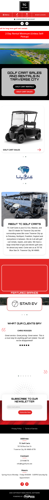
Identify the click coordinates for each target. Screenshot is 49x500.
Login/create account (24, 19)
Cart (27, 15)
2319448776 (24, 461)
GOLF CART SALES (24, 92)
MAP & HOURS (40, 15)
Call (17, 15)
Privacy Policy (17, 429)
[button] (23, 157)
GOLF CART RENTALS (24, 87)
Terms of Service (31, 429)
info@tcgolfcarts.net (24, 464)
